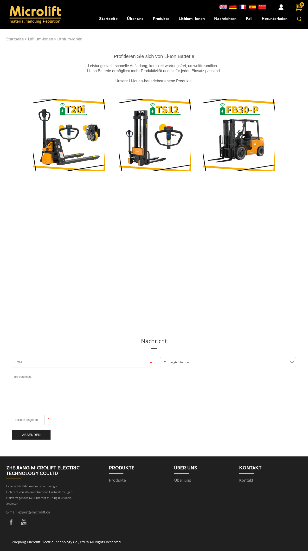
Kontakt (246, 480)
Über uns (135, 18)
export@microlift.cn (34, 512)
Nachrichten (225, 18)
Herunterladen (275, 18)
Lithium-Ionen (192, 18)
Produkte (161, 18)
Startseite (108, 18)
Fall (249, 18)
